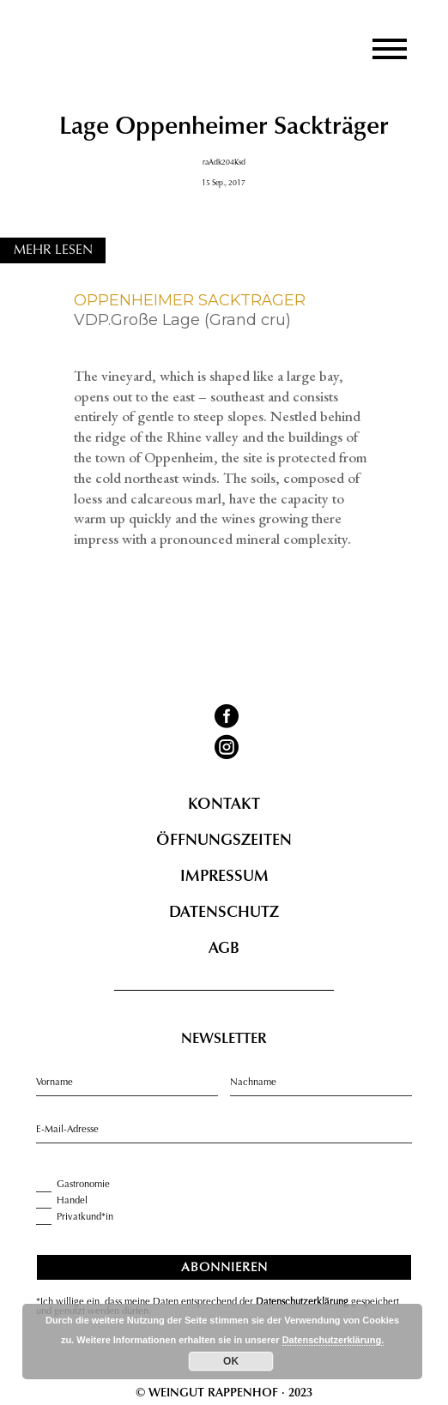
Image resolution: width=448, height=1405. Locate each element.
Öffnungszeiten (224, 841)
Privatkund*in (74, 1217)
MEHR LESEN (53, 250)
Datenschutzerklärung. (333, 1340)
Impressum (224, 877)
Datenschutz (224, 913)
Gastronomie (73, 1184)
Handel (62, 1201)
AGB (224, 949)
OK (231, 1361)
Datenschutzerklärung (302, 1302)
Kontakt (224, 805)
